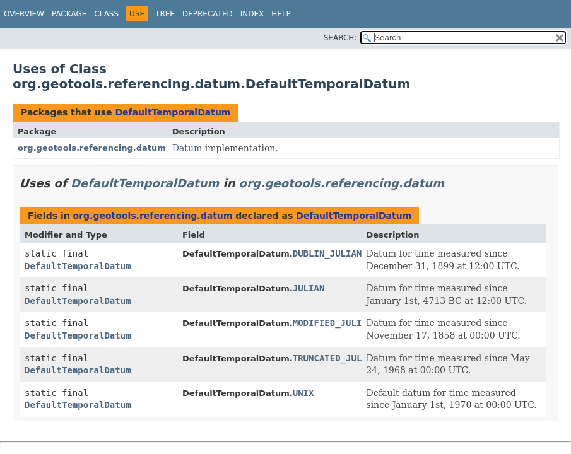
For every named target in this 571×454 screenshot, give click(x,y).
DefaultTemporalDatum (172, 112)
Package (69, 13)
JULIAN (309, 288)
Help (281, 13)
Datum (187, 148)
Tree (165, 13)
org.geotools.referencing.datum (92, 148)
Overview (24, 13)
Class (106, 13)
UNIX (303, 393)
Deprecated (207, 13)
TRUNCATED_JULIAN (335, 358)
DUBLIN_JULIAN (327, 253)
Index (252, 13)
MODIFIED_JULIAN (332, 323)
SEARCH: (340, 37)
